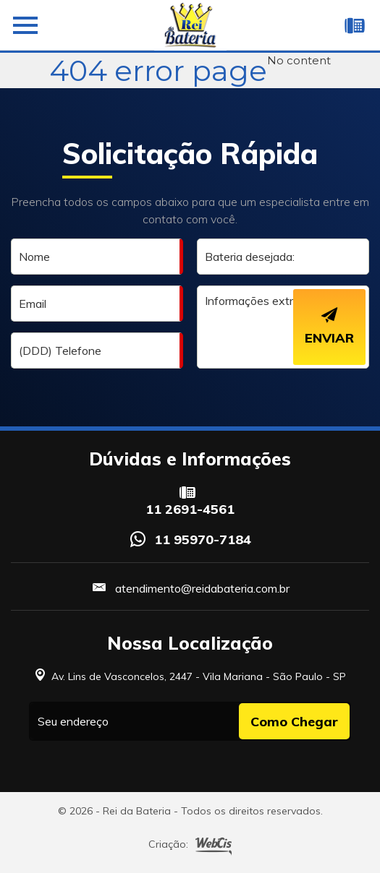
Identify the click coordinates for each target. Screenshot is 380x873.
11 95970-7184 (202, 539)
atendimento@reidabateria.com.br (202, 588)
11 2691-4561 (190, 509)
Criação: (190, 845)
